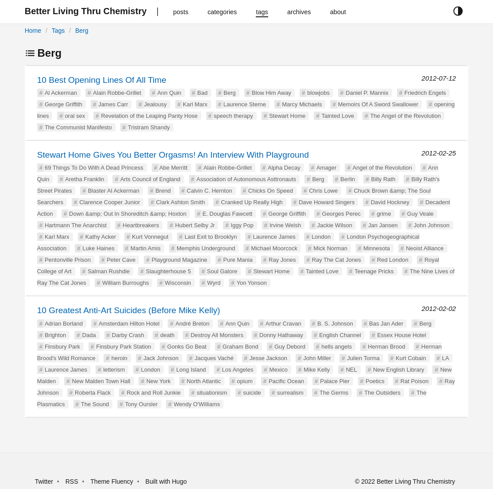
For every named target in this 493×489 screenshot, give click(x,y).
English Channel (340, 335)
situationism (211, 392)
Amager (326, 167)
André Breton (193, 323)
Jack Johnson (161, 358)
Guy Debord (289, 346)
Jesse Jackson (268, 358)
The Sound (95, 404)
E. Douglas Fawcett (227, 213)
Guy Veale (420, 213)
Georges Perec (341, 213)
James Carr (113, 104)
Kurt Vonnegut (150, 236)
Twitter (44, 481)
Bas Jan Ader (386, 323)
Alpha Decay (284, 167)
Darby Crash (128, 335)
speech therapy (233, 116)
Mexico (279, 369)
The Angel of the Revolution (405, 116)
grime (384, 213)
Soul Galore (222, 271)
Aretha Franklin (84, 179)
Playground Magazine (179, 259)
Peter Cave (121, 259)
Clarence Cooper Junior (109, 202)
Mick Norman (330, 248)
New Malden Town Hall (101, 381)
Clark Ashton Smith (180, 202)
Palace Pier (334, 381)
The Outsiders (382, 392)
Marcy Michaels (302, 104)
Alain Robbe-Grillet (117, 92)
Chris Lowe (323, 190)
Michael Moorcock (274, 248)
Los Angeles (238, 369)
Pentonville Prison (68, 259)
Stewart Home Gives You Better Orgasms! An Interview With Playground (173, 154)
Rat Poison (415, 381)
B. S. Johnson (335, 323)
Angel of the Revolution (382, 167)
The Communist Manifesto (78, 127)
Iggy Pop (242, 225)
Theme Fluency (112, 481)
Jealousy (155, 104)
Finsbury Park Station (123, 346)
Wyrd (213, 282)
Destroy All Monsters (217, 335)
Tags (58, 30)
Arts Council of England (150, 179)
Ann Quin (169, 92)
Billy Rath (383, 179)
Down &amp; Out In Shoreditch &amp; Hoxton (127, 213)
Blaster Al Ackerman (113, 190)
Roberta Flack (93, 392)
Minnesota (376, 248)
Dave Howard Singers (326, 202)
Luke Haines (98, 248)
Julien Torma (363, 358)
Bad (202, 92)
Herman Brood (386, 346)
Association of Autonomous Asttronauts (246, 179)
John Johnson (432, 225)
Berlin (347, 179)
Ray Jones (282, 259)
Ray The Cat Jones (336, 259)
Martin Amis (146, 248)
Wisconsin (178, 282)
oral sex (75, 116)
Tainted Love (337, 116)
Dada (89, 335)
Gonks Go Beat (187, 346)
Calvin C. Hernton (209, 190)
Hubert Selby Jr (195, 225)
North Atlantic (204, 381)
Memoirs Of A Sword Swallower (378, 104)
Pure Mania (237, 259)
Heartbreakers (141, 225)
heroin (119, 358)
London (321, 236)
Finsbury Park (62, 346)
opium (244, 381)
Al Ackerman (61, 92)
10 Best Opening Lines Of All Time (101, 80)
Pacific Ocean (286, 381)
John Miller (317, 358)
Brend (163, 190)
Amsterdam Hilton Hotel (129, 323)
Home (33, 30)
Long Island (191, 369)
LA (445, 358)
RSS (71, 481)
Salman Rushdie (109, 271)
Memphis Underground (206, 248)
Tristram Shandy (149, 127)
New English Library (398, 369)
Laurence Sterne (244, 104)
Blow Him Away (271, 92)
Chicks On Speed (270, 190)
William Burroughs (125, 282)
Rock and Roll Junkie (154, 392)
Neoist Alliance (424, 248)
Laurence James (274, 236)
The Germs (334, 392)
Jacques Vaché (214, 358)
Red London (392, 259)
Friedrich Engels (425, 92)
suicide (252, 392)
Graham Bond (240, 346)
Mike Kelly (317, 369)
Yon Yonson (251, 282)
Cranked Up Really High (251, 202)
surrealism (290, 392)
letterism (114, 369)
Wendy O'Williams (196, 404)
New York (158, 381)
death (167, 335)
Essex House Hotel (401, 335)
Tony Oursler (141, 404)
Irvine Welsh (285, 225)
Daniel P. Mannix (367, 92)
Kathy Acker (100, 236)
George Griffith (63, 104)
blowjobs (318, 92)
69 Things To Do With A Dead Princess (94, 167)
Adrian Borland (64, 323)
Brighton (55, 335)
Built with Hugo (166, 481)
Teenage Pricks (374, 271)
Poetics (375, 381)
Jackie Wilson (334, 225)
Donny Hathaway (281, 335)
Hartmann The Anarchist (76, 225)
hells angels (336, 346)
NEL (351, 369)
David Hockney (390, 202)
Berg (82, 30)
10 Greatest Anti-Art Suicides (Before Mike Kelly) (128, 310)
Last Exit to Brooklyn (211, 236)
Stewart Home (287, 116)
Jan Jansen (383, 225)
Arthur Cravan (283, 323)
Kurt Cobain (411, 358)
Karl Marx (195, 104)
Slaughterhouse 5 (168, 271)
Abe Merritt (173, 167)
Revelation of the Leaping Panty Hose (149, 116)
